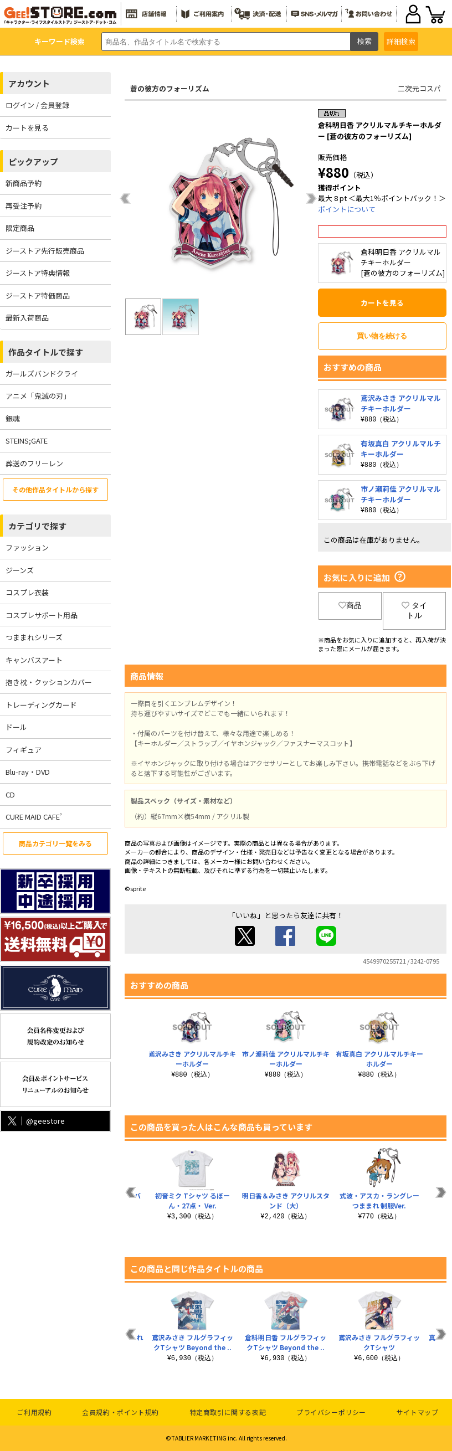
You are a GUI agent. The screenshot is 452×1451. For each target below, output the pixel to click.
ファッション (27, 547)
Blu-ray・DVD (28, 771)
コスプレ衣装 (27, 592)
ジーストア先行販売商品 (45, 250)
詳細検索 (401, 41)
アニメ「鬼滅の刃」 (38, 395)
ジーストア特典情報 (38, 272)
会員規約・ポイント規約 (120, 1412)
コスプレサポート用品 (42, 615)
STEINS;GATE (27, 440)
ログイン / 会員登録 (37, 105)
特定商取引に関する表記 (227, 1412)
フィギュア (24, 749)
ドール (16, 727)
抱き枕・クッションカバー (49, 682)
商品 (350, 605)
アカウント (29, 83)
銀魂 (13, 418)
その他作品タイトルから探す (55, 489)
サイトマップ (418, 1412)
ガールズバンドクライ (42, 373)
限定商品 (20, 228)
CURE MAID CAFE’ (34, 816)
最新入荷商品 (27, 317)
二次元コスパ (419, 88)
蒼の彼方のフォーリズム (169, 88)
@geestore (35, 1120)
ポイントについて (347, 209)
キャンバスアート (34, 660)
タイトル (414, 610)
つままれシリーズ (34, 637)
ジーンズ (20, 570)
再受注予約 (24, 205)
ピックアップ (33, 161)
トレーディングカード (41, 704)
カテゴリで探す (37, 526)
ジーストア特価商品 (38, 295)
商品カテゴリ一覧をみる (55, 843)
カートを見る (27, 127)
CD (10, 794)
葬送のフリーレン (34, 463)
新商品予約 (24, 183)
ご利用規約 (34, 1412)
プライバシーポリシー (331, 1412)
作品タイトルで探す (45, 352)
